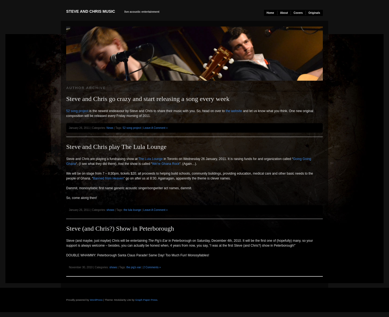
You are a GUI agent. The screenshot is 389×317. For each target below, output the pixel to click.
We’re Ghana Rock (165, 164)
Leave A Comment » (155, 127)
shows (110, 209)
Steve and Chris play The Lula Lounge (116, 146)
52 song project (77, 111)
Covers (298, 12)
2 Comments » (152, 267)
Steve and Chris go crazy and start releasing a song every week (147, 98)
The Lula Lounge (150, 159)
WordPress (96, 299)
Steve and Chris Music (90, 11)
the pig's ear (133, 267)
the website (234, 111)
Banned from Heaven (108, 178)
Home (270, 12)
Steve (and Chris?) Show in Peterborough (120, 228)
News (109, 127)
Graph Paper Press (146, 299)
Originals (314, 12)
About (284, 12)
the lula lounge (132, 209)
